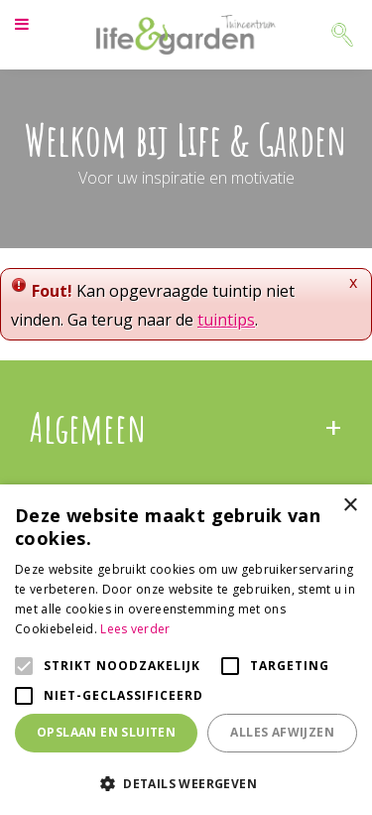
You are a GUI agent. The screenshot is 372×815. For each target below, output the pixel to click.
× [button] (349, 505)
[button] (186, 782)
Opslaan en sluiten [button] (106, 732)
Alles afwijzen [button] (282, 732)
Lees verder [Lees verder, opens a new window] (135, 628)
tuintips (226, 320)
